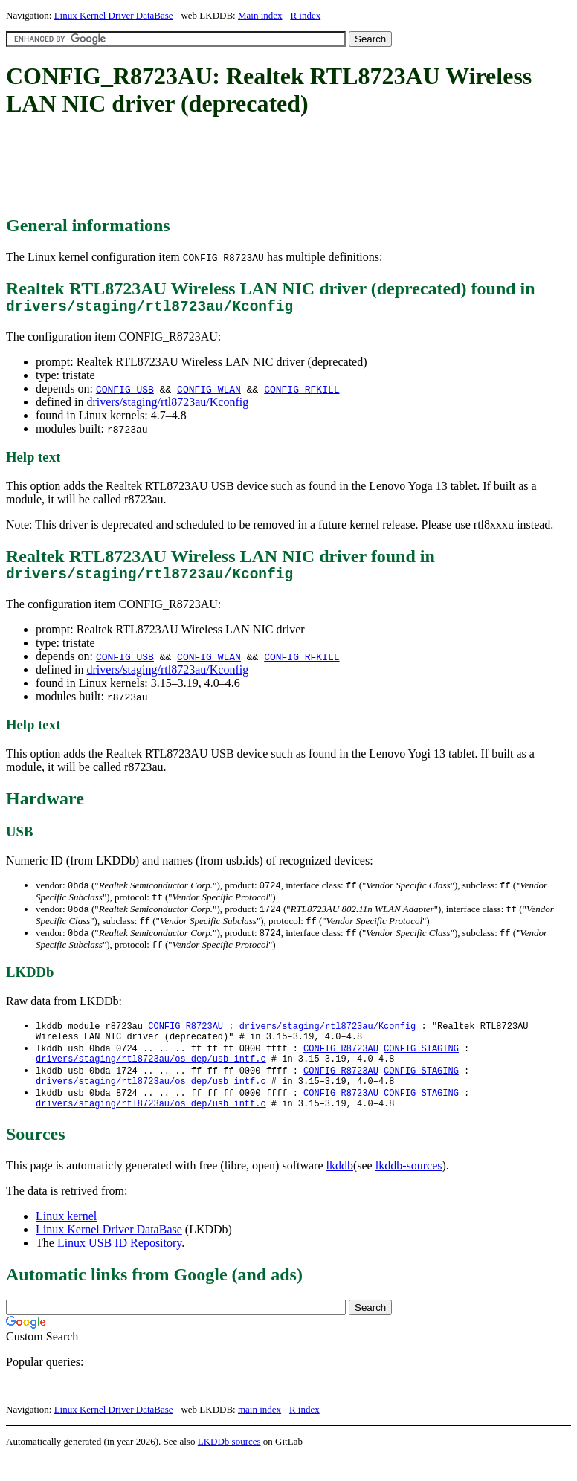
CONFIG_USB (125, 392)
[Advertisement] (276, 167)
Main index (260, 15)
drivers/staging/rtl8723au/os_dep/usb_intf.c (151, 1076)
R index (305, 15)
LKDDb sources (229, 1465)
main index (259, 1433)
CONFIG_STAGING (421, 1063)
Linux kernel (66, 1239)
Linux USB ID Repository (119, 1266)
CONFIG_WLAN (209, 392)
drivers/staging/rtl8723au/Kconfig (167, 405)
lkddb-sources (408, 1189)
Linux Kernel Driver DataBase (113, 15)
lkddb (339, 1189)
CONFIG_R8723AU (185, 1038)
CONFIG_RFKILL (301, 392)
